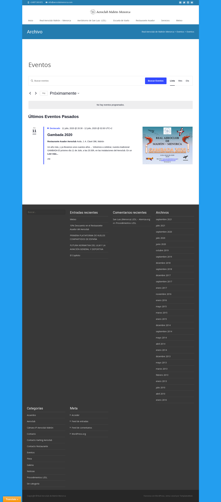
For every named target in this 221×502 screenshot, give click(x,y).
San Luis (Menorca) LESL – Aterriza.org (131, 219)
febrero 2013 (162, 375)
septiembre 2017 (164, 281)
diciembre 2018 (163, 262)
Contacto (31, 433)
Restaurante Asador (145, 20)
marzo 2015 (161, 312)
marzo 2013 (161, 368)
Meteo (179, 20)
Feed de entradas (80, 421)
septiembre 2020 (164, 231)
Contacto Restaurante (37, 446)
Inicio (30, 20)
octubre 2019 (162, 250)
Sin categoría (33, 483)
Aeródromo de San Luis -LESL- (92, 20)
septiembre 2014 (164, 331)
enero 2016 (161, 300)
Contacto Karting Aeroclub (39, 440)
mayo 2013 (161, 362)
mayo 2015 (161, 306)
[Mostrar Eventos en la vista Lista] (172, 80)
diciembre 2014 (163, 325)
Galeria (30, 465)
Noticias (31, 471)
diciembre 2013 (163, 356)
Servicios (165, 20)
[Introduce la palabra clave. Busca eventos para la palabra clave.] (87, 80)
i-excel (173, 496)
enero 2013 (161, 381)
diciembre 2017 (163, 275)
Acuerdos (31, 415)
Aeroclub (31, 421)
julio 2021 (160, 225)
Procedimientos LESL (126, 223)
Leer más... (52, 154)
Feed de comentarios (82, 427)
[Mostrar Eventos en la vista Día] (187, 80)
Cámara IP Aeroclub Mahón (40, 427)
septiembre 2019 (164, 256)
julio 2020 (160, 238)
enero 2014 (161, 350)
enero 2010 (161, 399)
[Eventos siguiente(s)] (36, 93)
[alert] (110, 105)
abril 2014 (160, 343)
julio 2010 (160, 387)
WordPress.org (79, 433)
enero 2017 (161, 287)
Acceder (75, 415)
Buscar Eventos (156, 81)
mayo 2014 (161, 337)
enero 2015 (161, 319)
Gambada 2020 (59, 135)
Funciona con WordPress (154, 496)
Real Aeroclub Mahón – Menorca (55, 20)
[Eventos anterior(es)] (30, 93)
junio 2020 (161, 244)
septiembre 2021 (164, 219)
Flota (29, 458)
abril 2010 (160, 393)
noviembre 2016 (163, 294)
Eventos (31, 452)
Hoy (43, 93)
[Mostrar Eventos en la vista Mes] (180, 80)
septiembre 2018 (164, 269)
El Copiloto (75, 255)
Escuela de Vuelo (121, 20)
